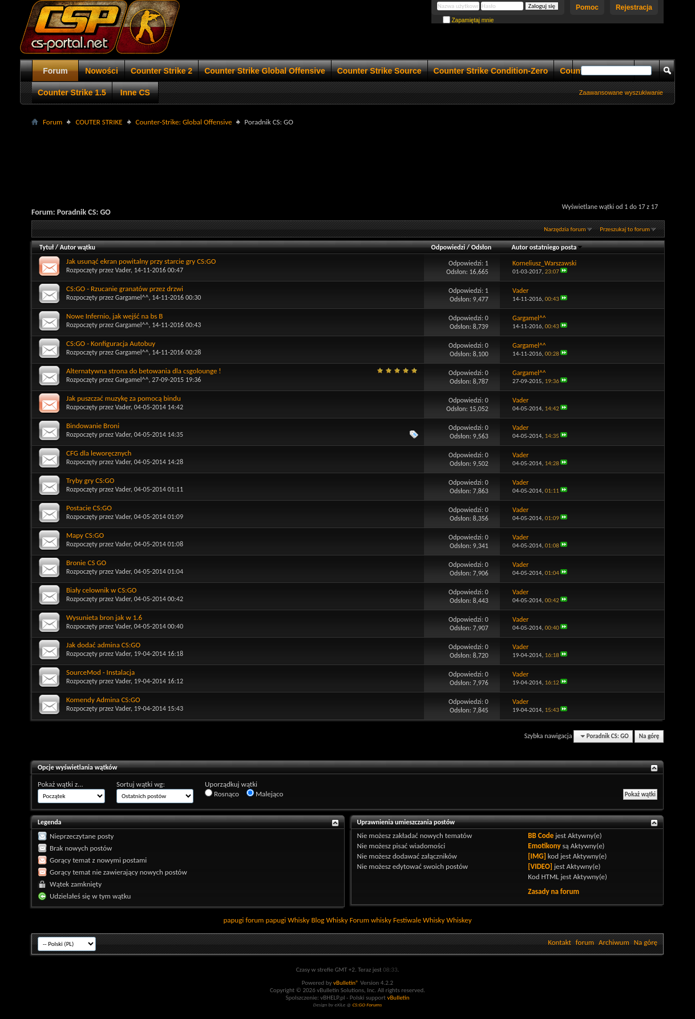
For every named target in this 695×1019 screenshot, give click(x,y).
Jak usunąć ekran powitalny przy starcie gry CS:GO (141, 261)
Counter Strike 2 (161, 70)
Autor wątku (77, 247)
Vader (123, 270)
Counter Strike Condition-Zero (491, 70)
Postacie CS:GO (89, 508)
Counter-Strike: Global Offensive (184, 122)
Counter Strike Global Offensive (264, 70)
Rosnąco (222, 793)
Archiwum (614, 942)
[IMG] (537, 856)
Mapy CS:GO (85, 535)
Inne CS (135, 92)
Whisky (298, 920)
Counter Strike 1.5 (72, 92)
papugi (233, 920)
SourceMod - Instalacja (100, 672)
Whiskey (458, 920)
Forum (55, 70)
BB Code (540, 835)
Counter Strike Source (379, 70)
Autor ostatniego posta (548, 247)
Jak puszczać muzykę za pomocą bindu (123, 398)
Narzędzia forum (565, 229)
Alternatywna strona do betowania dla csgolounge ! (143, 370)
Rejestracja (634, 7)
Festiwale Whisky (419, 920)
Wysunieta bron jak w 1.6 (104, 617)
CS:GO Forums (367, 1004)
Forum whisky (370, 920)
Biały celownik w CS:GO (101, 590)
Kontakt (559, 942)
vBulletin (398, 997)
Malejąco (265, 793)
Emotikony (544, 845)
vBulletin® (346, 982)
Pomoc (587, 7)
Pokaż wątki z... (60, 784)
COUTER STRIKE (98, 122)
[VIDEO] (540, 866)
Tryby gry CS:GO (90, 480)
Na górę (649, 736)
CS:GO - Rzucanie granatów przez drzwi (124, 288)
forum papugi (265, 920)
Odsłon (481, 247)
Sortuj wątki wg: (140, 784)
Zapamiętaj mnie (468, 20)
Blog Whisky (329, 920)
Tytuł (46, 247)
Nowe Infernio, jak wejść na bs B (114, 316)
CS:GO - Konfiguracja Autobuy (110, 343)
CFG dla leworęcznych (98, 453)
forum (585, 942)
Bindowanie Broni (92, 425)
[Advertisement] (347, 154)
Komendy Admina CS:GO (103, 699)
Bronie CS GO (86, 562)
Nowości (101, 70)
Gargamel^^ (132, 297)
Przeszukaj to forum (625, 229)
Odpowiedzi (448, 247)
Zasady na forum (553, 891)
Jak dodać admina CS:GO (103, 645)
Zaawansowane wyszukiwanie (621, 92)
